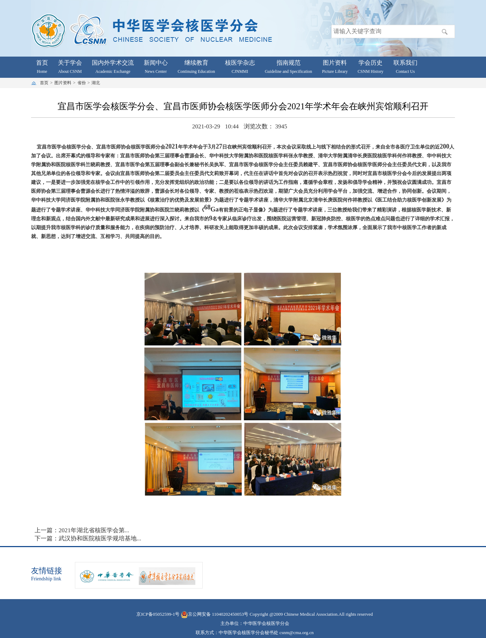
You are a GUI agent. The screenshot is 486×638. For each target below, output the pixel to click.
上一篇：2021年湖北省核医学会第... (82, 530)
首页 (44, 82)
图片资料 (62, 82)
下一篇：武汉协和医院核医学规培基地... (88, 538)
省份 (81, 82)
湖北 (95, 82)
